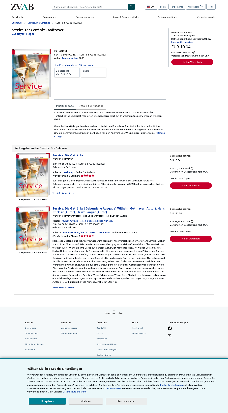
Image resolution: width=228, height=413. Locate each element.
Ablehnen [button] (85, 401)
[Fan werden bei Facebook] (170, 329)
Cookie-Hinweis (104, 355)
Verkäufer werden (206, 16)
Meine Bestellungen (34, 344)
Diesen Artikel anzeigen (182, 42)
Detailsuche (18, 16)
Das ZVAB (101, 328)
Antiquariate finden (168, 16)
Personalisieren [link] (126, 401)
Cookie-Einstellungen (171, 384)
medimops (69, 172)
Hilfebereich (137, 328)
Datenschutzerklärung (107, 344)
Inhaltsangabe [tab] (65, 105)
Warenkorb (30, 349)
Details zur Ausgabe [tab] (91, 105)
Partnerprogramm (69, 333)
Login (163, 6)
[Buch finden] (131, 7)
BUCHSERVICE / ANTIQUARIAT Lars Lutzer (87, 232)
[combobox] (89, 7)
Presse (100, 333)
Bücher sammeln (85, 16)
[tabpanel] (110, 124)
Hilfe (211, 6)
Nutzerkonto (177, 6)
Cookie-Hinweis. (113, 388)
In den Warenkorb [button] (192, 62)
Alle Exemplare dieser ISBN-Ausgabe (74, 65)
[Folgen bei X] (170, 336)
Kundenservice (139, 333)
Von (67, 72)
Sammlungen (50, 16)
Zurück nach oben (114, 313)
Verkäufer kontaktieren (63, 193)
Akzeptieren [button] (47, 401)
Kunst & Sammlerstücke (126, 16)
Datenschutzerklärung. (75, 391)
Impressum (102, 338)
